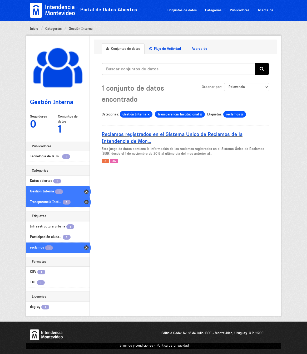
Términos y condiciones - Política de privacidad (153, 345)
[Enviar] (262, 69)
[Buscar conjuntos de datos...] (178, 69)
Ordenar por (211, 87)
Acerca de (265, 10)
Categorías (213, 10)
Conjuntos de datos (182, 10)
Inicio (34, 29)
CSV (114, 160)
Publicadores (239, 10)
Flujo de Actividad (165, 49)
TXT (105, 160)
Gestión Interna (81, 29)
